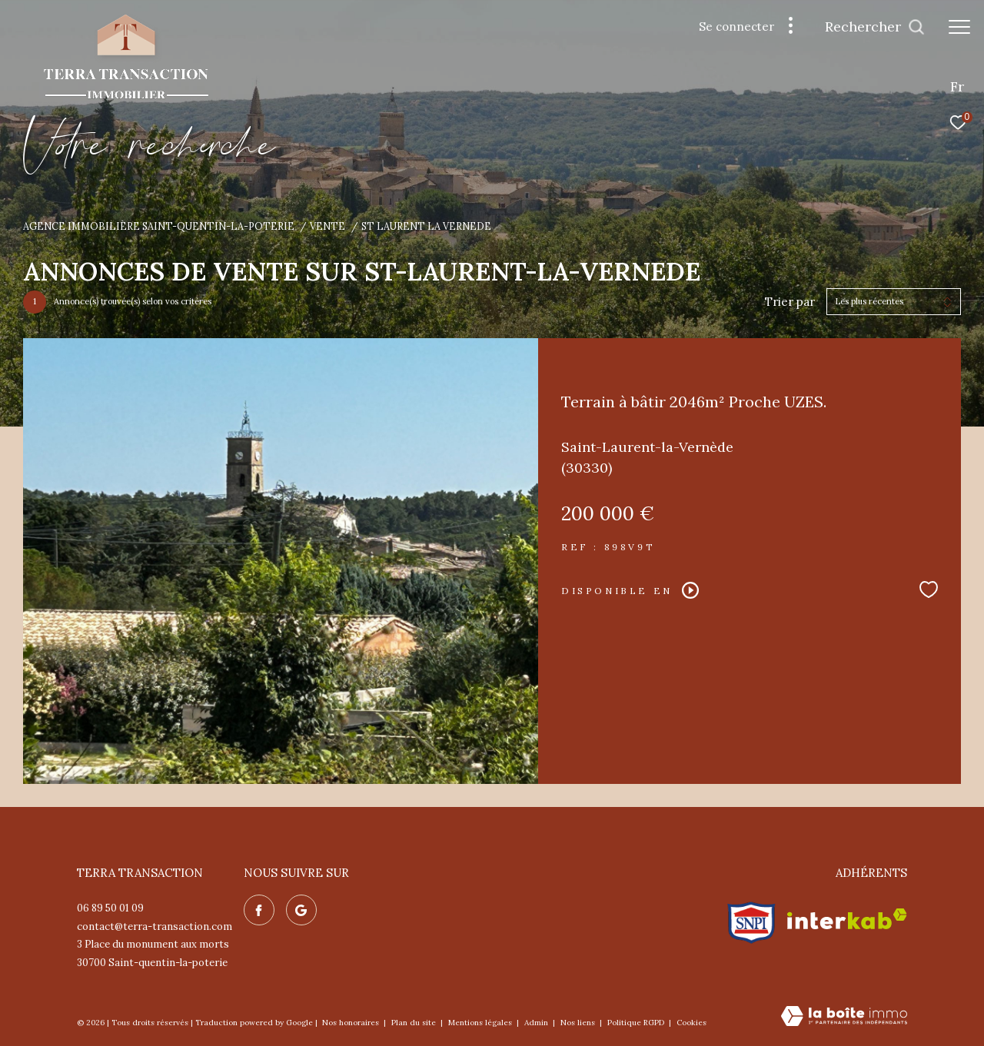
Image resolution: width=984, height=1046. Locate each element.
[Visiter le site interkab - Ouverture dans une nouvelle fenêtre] (847, 918)
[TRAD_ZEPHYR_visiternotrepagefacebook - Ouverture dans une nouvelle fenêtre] (259, 910)
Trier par (790, 302)
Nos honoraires (351, 1023)
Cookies (691, 1023)
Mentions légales (481, 1023)
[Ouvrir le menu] (959, 27)
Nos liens (578, 1023)
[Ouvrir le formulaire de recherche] (875, 26)
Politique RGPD (635, 1023)
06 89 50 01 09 (110, 908)
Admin (537, 1023)
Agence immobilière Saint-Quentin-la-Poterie (158, 226)
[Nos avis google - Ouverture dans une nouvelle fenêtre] (301, 910)
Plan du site (414, 1023)
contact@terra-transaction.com (154, 926)
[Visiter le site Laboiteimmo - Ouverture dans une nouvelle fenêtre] (844, 1017)
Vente (327, 226)
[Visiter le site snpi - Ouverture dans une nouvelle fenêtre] (751, 919)
